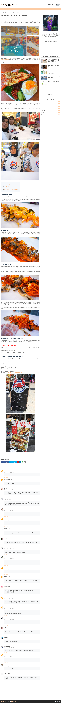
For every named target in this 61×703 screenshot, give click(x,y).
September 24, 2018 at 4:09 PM (8, 520)
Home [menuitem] (3, 8)
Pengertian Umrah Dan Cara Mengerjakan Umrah (53, 82)
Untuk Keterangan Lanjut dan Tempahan (11, 191)
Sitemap (13, 0)
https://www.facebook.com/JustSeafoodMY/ (14, 372)
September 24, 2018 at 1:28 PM (8, 499)
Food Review (6, 12)
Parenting (51, 110)
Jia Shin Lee (6, 567)
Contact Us (50, 4)
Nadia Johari (6, 627)
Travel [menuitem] (23, 8)
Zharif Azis (6, 547)
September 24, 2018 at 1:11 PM (8, 489)
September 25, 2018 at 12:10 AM (9, 548)
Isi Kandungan (5, 183)
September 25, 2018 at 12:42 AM (9, 569)
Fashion (51, 103)
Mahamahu (6, 556)
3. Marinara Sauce (7, 187)
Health (51, 108)
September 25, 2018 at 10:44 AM (9, 608)
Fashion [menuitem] (12, 8)
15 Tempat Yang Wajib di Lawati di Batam (52, 71)
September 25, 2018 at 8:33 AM (8, 587)
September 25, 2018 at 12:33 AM (9, 558)
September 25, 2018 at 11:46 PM (9, 647)
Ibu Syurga (6, 488)
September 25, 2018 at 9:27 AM (8, 598)
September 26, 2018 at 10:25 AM (9, 666)
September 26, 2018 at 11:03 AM (9, 674)
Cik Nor (5, 538)
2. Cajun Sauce (7, 186)
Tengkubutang (7, 617)
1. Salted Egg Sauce (7, 184)
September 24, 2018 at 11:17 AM (9, 472)
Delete (7, 477)
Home (2, 0)
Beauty (51, 101)
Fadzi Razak (6, 498)
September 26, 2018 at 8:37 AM (8, 656)
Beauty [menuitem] (18, 8)
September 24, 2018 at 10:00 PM (9, 539)
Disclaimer (9, 0)
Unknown (6, 470)
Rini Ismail (6, 637)
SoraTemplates (3, 701)
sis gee (5, 664)
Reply (5, 477)
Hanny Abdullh (7, 576)
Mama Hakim (6, 518)
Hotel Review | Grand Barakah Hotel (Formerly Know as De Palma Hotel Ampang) (53, 60)
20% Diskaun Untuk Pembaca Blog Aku (11, 189)
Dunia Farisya (7, 673)
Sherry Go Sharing (8, 479)
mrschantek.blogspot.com (9, 597)
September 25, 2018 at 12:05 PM (9, 619)
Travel (51, 114)
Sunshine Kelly (7, 646)
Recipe (51, 112)
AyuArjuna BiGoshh (8, 528)
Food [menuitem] (7, 8)
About (5, 0)
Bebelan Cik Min (4, 17)
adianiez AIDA (7, 586)
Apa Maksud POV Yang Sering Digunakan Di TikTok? (53, 66)
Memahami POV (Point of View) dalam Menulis (54, 77)
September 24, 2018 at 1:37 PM (8, 510)
